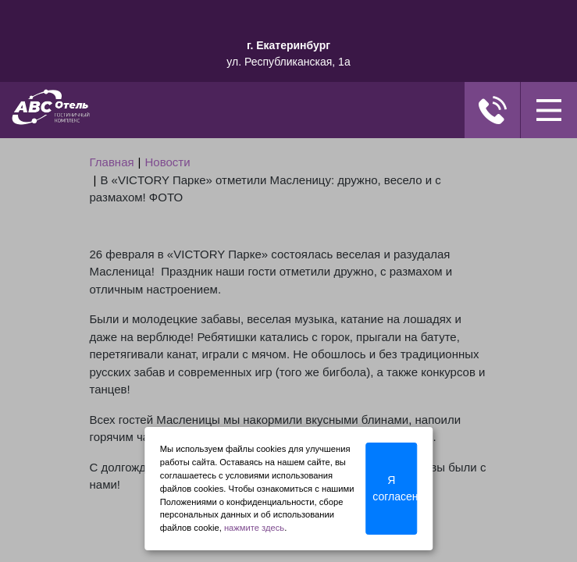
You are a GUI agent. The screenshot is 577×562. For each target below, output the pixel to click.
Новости (168, 162)
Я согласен (394, 488)
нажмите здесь (254, 527)
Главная (112, 162)
